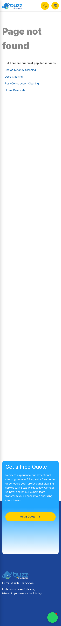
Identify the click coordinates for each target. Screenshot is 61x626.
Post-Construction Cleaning (22, 83)
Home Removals (15, 90)
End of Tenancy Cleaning (20, 70)
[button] (45, 6)
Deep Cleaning (14, 76)
